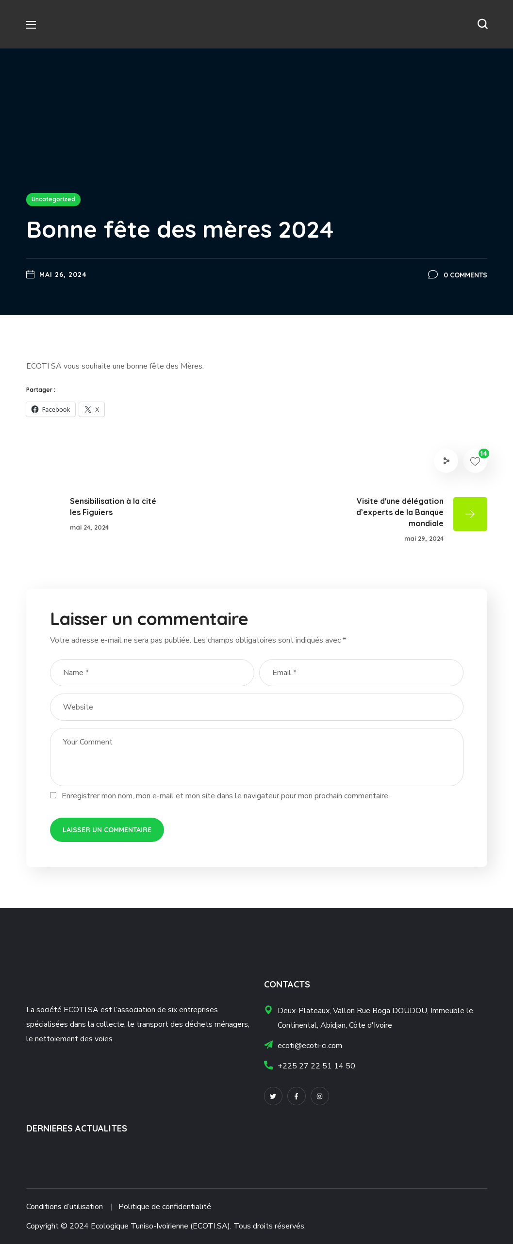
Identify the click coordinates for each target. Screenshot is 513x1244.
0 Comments (465, 275)
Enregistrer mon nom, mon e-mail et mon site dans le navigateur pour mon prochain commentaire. (226, 796)
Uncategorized (53, 199)
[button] (482, 24)
